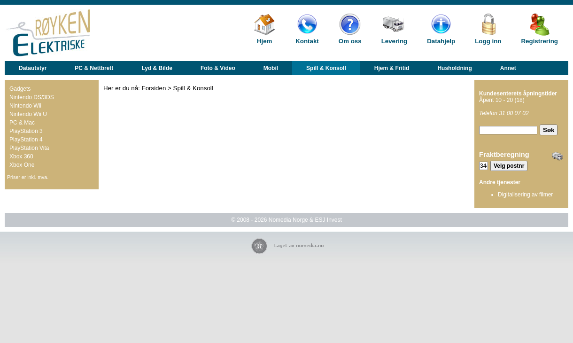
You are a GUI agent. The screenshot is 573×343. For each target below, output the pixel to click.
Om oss (350, 41)
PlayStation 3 (26, 131)
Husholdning (454, 68)
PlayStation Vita (29, 148)
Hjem (264, 41)
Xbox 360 (21, 156)
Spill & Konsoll (326, 68)
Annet (508, 68)
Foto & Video (218, 68)
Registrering (539, 41)
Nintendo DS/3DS (31, 97)
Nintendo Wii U (28, 114)
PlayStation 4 (26, 139)
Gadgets (20, 89)
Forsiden (154, 88)
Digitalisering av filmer (525, 194)
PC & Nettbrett (94, 68)
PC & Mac (22, 122)
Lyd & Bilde (156, 68)
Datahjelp (441, 41)
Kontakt (307, 41)
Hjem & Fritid (392, 68)
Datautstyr (32, 68)
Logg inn (488, 41)
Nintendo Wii (25, 105)
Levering (394, 41)
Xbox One (21, 165)
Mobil (270, 68)
